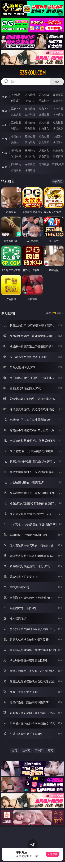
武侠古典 (58, 150)
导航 (4, 167)
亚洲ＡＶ (16, 108)
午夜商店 (30, 164)
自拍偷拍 (30, 108)
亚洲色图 (30, 136)
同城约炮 (16, 164)
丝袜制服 (30, 114)
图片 (4, 139)
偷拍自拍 (30, 122)
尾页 (50, 750)
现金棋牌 (44, 100)
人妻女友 (44, 150)
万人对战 (44, 94)
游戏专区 (58, 94)
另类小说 (30, 156)
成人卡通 (44, 122)
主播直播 (44, 114)
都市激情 (16, 150)
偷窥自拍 (16, 136)
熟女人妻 (16, 114)
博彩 (4, 97)
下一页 (38, 750)
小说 (4, 153)
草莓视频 (44, 164)
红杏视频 (16, 170)
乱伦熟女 (44, 128)
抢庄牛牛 (58, 100)
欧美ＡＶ (44, 108)
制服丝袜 (16, 128)
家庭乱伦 (30, 150)
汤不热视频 (58, 164)
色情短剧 (30, 170)
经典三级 (30, 128)
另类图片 (58, 142)
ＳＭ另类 (58, 114)
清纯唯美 (30, 142)
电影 (4, 125)
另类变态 (58, 128)
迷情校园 (16, 156)
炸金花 (30, 100)
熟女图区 (44, 142)
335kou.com (32, 72)
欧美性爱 (58, 122)
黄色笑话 (44, 156)
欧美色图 (44, 136)
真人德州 (30, 94)
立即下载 (52, 854)
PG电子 (16, 94)
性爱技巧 (58, 156)
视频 (4, 111)
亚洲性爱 (16, 122)
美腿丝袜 (16, 142)
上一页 (26, 750)
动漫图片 (58, 136)
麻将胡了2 (16, 100)
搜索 (57, 81)
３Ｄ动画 (58, 108)
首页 (14, 750)
